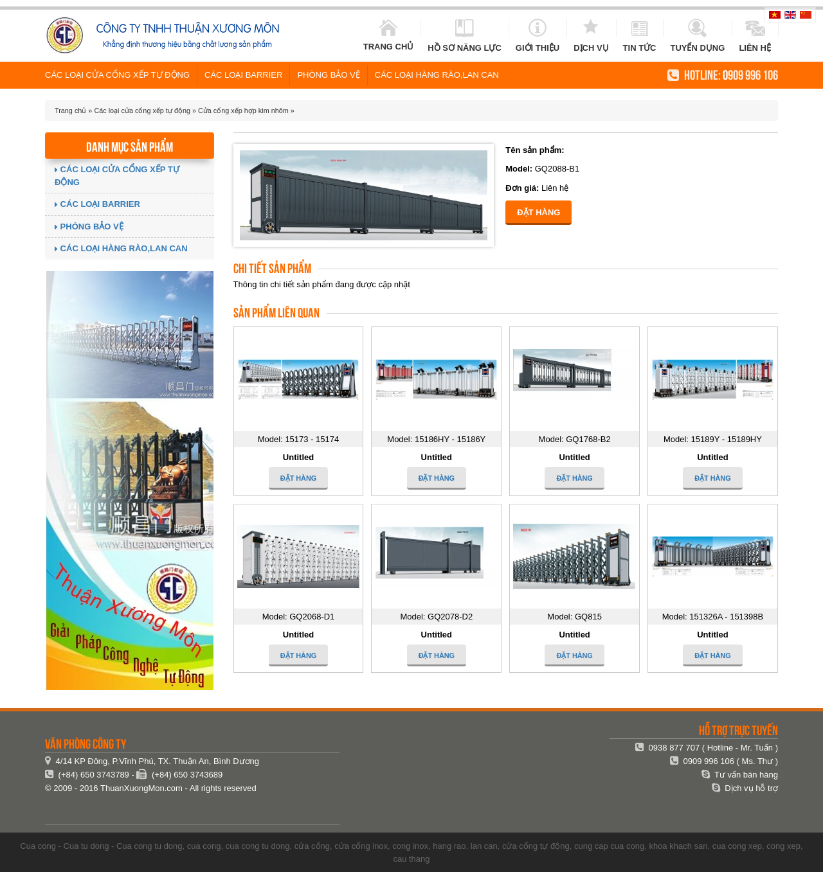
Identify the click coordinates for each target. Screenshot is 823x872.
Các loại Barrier (243, 75)
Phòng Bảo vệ (328, 75)
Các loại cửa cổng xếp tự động (117, 75)
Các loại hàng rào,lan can (437, 75)
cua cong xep (737, 846)
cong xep (783, 846)
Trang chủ (70, 110)
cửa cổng (312, 846)
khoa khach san (678, 846)
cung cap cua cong (609, 846)
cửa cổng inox (361, 846)
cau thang (411, 859)
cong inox (410, 846)
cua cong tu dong (258, 846)
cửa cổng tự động (536, 846)
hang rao (449, 846)
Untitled (298, 457)
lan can (484, 846)
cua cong (204, 846)
